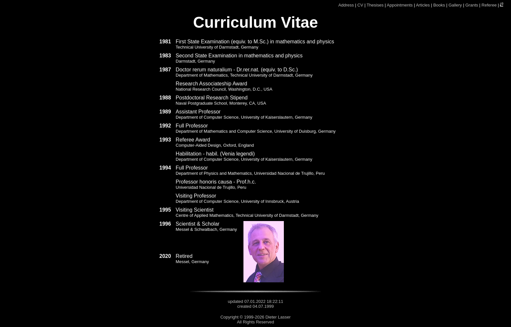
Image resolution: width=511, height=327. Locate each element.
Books (439, 5)
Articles (423, 5)
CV (360, 5)
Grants (471, 5)
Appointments (400, 5)
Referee (489, 5)
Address (346, 5)
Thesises (375, 5)
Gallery (455, 5)
